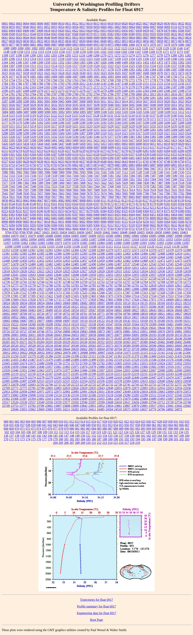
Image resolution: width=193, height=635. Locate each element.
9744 (110, 228)
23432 (66, 398)
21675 (32, 363)
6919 (26, 168)
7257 (111, 179)
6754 (19, 165)
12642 (23, 274)
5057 (19, 108)
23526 (15, 402)
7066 (146, 168)
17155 (40, 292)
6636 (75, 161)
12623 (49, 271)
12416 (32, 257)
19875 (109, 331)
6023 (12, 147)
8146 (26, 204)
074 (39, 428)
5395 (12, 140)
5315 (124, 133)
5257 (125, 129)
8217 (181, 207)
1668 (146, 73)
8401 (82, 214)
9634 (181, 225)
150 (83, 435)
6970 (96, 168)
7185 (139, 175)
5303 (54, 133)
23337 (170, 395)
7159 (54, 175)
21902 (153, 367)
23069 (170, 391)
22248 (178, 374)
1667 (139, 73)
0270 (181, 27)
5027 (19, 105)
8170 (104, 204)
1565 (19, 69)
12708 (49, 278)
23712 (161, 402)
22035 (109, 370)
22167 (49, 374)
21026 (110, 352)
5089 (40, 112)
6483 (153, 158)
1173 (180, 51)
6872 (82, 165)
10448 (124, 232)
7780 (167, 193)
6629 (33, 161)
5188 (75, 122)
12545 (170, 264)
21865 (66, 367)
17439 (84, 296)
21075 (127, 352)
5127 (89, 115)
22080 (161, 370)
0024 (132, 23)
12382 (15, 253)
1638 (132, 73)
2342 (139, 90)
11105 (67, 246)
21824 (161, 363)
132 (170, 432)
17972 (161, 299)
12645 (49, 274)
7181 (111, 175)
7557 (68, 186)
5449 (75, 144)
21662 (187, 359)
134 (181, 432)
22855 (118, 388)
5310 (104, 133)
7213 (12, 179)
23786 (40, 405)
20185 (118, 338)
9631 (167, 225)
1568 (40, 69)
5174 (174, 119)
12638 (178, 271)
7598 (33, 190)
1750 (174, 76)
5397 (26, 140)
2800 (139, 94)
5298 (19, 133)
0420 (61, 30)
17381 (15, 296)
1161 (96, 51)
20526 (15, 345)
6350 (160, 154)
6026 (33, 147)
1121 (110, 48)
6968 (89, 168)
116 (82, 432)
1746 (146, 76)
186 (94, 439)
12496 (109, 264)
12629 (101, 271)
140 (28, 435)
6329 (103, 154)
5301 (40, 133)
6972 (104, 168)
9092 (82, 221)
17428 (58, 296)
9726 (96, 228)
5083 (188, 108)
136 (6, 435)
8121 (117, 200)
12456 (75, 260)
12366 (75, 250)
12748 (66, 282)
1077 (160, 44)
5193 (111, 122)
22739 (118, 384)
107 (34, 432)
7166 (89, 175)
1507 (12, 66)
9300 (54, 225)
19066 (15, 321)
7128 (139, 172)
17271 (118, 292)
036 (17, 425)
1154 (48, 51)
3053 (96, 98)
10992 (24, 239)
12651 (101, 274)
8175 (132, 204)
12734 (187, 278)
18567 (92, 310)
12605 (84, 267)
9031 (61, 221)
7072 (160, 168)
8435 (118, 214)
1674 (188, 73)
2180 (146, 87)
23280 (127, 395)
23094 (23, 395)
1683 (47, 76)
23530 (23, 402)
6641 (111, 161)
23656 (135, 402)
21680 (40, 363)
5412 (96, 140)
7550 (40, 186)
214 (110, 442)
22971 (40, 391)
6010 (146, 144)
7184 (132, 175)
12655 (135, 274)
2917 (89, 98)
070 (17, 428)
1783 (188, 80)
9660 (61, 228)
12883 (109, 289)
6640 (104, 161)
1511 (33, 66)
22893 (144, 388)
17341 (178, 292)
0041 (33, 27)
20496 (187, 342)
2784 (33, 94)
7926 (82, 197)
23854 (109, 405)
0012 (75, 23)
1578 (111, 69)
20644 (66, 349)
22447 (153, 377)
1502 (181, 62)
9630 (160, 225)
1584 (153, 69)
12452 (40, 260)
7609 (96, 190)
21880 (101, 367)
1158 (76, 51)
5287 (188, 129)
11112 (117, 246)
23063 (161, 391)
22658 (187, 381)
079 (66, 428)
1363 (68, 62)
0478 (160, 30)
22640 (161, 381)
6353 (174, 154)
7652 (33, 193)
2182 (160, 87)
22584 (127, 381)
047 (77, 425)
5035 (75, 105)
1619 (33, 73)
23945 (187, 405)
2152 (153, 83)
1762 (68, 80)
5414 (110, 140)
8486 (68, 218)
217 (126, 442)
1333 (125, 59)
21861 (58, 367)
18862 (32, 317)
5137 (153, 115)
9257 (153, 221)
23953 (23, 409)
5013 (117, 101)
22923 (170, 388)
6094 (75, 147)
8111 (104, 200)
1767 (104, 80)
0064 (132, 27)
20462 (161, 342)
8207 (111, 207)
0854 (132, 41)
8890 (174, 218)
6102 (125, 147)
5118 (26, 115)
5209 (188, 122)
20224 (153, 338)
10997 (59, 239)
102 (6, 432)
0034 (5, 27)
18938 (92, 317)
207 (72, 442)
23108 (49, 395)
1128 (159, 48)
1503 (188, 62)
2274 (68, 90)
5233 (160, 126)
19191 (170, 321)
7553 (54, 186)
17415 (40, 296)
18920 (75, 317)
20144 (66, 338)
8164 (75, 204)
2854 (33, 98)
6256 (96, 151)
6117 (153, 147)
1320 (68, 59)
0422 (75, 30)
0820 (160, 37)
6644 (132, 161)
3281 (153, 98)
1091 (27, 48)
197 (154, 439)
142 (39, 435)
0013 (82, 23)
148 (72, 435)
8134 (167, 200)
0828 (12, 41)
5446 (54, 144)
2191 (12, 90)
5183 (47, 122)
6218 (12, 151)
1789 (40, 83)
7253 (96, 179)
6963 (75, 168)
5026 (12, 105)
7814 (5, 197)
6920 (33, 168)
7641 (188, 190)
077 (55, 428)
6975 (111, 168)
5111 (174, 112)
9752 (132, 228)
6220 (26, 151)
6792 (47, 165)
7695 (125, 193)
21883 (109, 367)
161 (143, 435)
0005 (33, 23)
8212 (146, 207)
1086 (181, 44)
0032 (181, 23)
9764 (8, 232)
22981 (66, 391)
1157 (69, 51)
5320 (160, 133)
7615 (139, 190)
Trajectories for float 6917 (96, 599)
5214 (33, 126)
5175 (181, 119)
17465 (92, 296)
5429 (12, 144)
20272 (23, 342)
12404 (135, 253)
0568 (75, 34)
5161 (82, 119)
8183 (174, 204)
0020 (124, 23)
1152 (34, 51)
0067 (153, 27)
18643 (153, 310)
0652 (75, 37)
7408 (82, 182)
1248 (89, 55)
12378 (170, 250)
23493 (161, 398)
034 (6, 425)
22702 (40, 384)
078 (61, 428)
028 (159, 421)
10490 (58, 236)
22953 (6, 391)
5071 (104, 108)
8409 (104, 214)
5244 (47, 129)
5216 (47, 126)
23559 (58, 402)
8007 (139, 197)
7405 (75, 182)
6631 (47, 161)
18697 (15, 313)
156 (115, 435)
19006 (118, 317)
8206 (104, 207)
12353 (6, 250)
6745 (146, 161)
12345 (184, 246)
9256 (146, 221)
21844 (23, 367)
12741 (23, 282)
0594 (160, 34)
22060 (135, 370)
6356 (5, 158)
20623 (23, 349)
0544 (33, 34)
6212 (5, 151)
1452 (146, 62)
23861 (118, 405)
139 (22, 435)
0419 (54, 30)
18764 (92, 313)
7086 (47, 172)
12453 (49, 260)
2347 (174, 90)
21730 (58, 363)
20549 (75, 345)
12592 (58, 267)
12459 (101, 260)
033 (187, 421)
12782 (66, 285)
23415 (58, 398)
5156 (47, 119)
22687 (23, 384)
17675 (40, 299)
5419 (146, 140)
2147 (118, 83)
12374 (144, 250)
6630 (40, 161)
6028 (47, 147)
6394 (104, 158)
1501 (174, 62)
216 (121, 442)
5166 (118, 119)
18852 (15, 317)
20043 (58, 335)
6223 (40, 151)
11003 (84, 239)
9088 (68, 221)
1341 (181, 59)
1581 (132, 69)
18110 (126, 303)
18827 (178, 313)
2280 (111, 90)
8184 (181, 204)
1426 (104, 62)
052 (104, 425)
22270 (23, 377)
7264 (153, 179)
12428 (109, 257)
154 (104, 435)
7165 (82, 175)
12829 (58, 289)
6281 (146, 151)
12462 (127, 260)
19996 (6, 335)
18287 (23, 306)
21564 (161, 359)
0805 (139, 37)
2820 (12, 98)
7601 (54, 190)
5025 (5, 105)
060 (148, 425)
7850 (47, 197)
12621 (32, 271)
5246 (61, 129)
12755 (118, 282)
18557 (84, 310)
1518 (82, 66)
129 (153, 432)
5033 (61, 105)
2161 (19, 87)
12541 (144, 264)
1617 (19, 73)
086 (104, 428)
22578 (118, 381)
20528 (32, 345)
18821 (161, 313)
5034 (68, 105)
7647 (12, 193)
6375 (54, 158)
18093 (92, 303)
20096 (144, 335)
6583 (19, 161)
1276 (145, 55)
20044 (66, 335)
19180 (161, 321)
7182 (118, 175)
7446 (139, 182)
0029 (160, 23)
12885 (127, 289)
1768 (111, 80)
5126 (82, 115)
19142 (126, 321)
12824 (15, 289)
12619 (15, 271)
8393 (54, 214)
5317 (139, 133)
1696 (132, 76)
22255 (187, 374)
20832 (153, 349)
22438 (127, 377)
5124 (68, 115)
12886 (135, 289)
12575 (49, 267)
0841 (96, 41)
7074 (167, 168)
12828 (49, 289)
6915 (188, 165)
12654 (127, 274)
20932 (41, 352)
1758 (40, 80)
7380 (19, 182)
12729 (161, 278)
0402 (5, 30)
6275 (104, 151)
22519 (49, 381)
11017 (126, 239)
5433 (19, 144)
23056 (153, 391)
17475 (109, 296)
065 (176, 425)
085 (99, 428)
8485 (61, 218)
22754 (161, 384)
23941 (170, 405)
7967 (104, 197)
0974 (104, 44)
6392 (89, 158)
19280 (32, 324)
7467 (153, 182)
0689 (96, 37)
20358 (118, 342)
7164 (75, 175)
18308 (58, 306)
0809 (153, 37)
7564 (96, 186)
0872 (167, 41)
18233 (187, 303)
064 (170, 425)
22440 (135, 377)
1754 (12, 80)
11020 (152, 239)
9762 (181, 228)
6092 (61, 147)
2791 (82, 94)
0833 (47, 41)
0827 (5, 41)
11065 (41, 243)
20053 (75, 335)
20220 (144, 338)
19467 (40, 328)
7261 (132, 179)
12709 (58, 278)
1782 (181, 80)
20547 (66, 345)
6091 (54, 147)
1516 (68, 66)
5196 (132, 122)
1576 (96, 69)
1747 (153, 76)
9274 (188, 221)
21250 (15, 356)
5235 (174, 126)
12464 (135, 260)
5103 (125, 112)
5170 (146, 119)
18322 (84, 306)
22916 (161, 388)
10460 (167, 232)
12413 (15, 257)
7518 (181, 182)
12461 (118, 260)
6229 (82, 151)
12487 (84, 264)
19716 (6, 331)
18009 (170, 299)
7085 (40, 172)
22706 (49, 384)
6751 (188, 161)
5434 (26, 144)
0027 (146, 23)
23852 (101, 405)
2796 (111, 94)
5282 (160, 129)
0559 (40, 34)
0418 (47, 30)
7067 (153, 168)
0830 (26, 41)
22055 (127, 370)
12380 (187, 250)
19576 (75, 328)
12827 (40, 289)
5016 (139, 101)
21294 (66, 356)
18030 (15, 303)
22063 (144, 370)
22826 (75, 388)
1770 (125, 80)
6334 (110, 154)
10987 (170, 236)
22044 (118, 370)
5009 (89, 101)
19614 (127, 328)
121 (109, 432)
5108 (160, 112)
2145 (104, 83)
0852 (118, 41)
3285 (181, 98)
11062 (24, 243)
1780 (167, 80)
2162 (26, 87)
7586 (167, 186)
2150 (139, 83)
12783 (75, 285)
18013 (178, 299)
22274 (32, 377)
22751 (153, 384)
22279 (49, 377)
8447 (139, 214)
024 (137, 421)
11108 (93, 246)
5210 (5, 126)
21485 (58, 359)
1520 (96, 66)
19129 (109, 321)
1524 (124, 66)
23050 (135, 391)
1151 (27, 51)
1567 (33, 69)
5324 (188, 133)
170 (6, 439)
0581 (103, 34)
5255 (118, 129)
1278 (160, 55)
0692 (118, 37)
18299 (40, 306)
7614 (132, 190)
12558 (23, 267)
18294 (32, 306)
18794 (118, 313)
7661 (54, 193)
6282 (153, 151)
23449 (84, 398)
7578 (146, 186)
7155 (26, 175)
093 (143, 428)
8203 (82, 207)
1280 (174, 55)
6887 (153, 165)
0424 (89, 30)
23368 (15, 398)
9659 (54, 228)
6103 (132, 147)
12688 (178, 274)
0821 (167, 37)
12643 (32, 274)
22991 (84, 391)
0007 (47, 23)
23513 (187, 398)
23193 (101, 395)
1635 (118, 73)
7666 (75, 193)
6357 (12, 158)
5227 (117, 126)
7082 (19, 172)
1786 (19, 83)
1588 (181, 69)
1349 (40, 62)
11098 (8, 246)
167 (176, 435)
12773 (187, 282)
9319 (139, 225)
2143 (89, 83)
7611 (111, 190)
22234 (152, 374)
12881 (92, 289)
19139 (118, 321)
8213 (153, 207)
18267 (15, 306)
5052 (181, 105)
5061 (40, 108)
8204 (89, 207)
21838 (6, 367)
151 (88, 435)
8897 (188, 218)
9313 (117, 225)
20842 (170, 349)
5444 (40, 144)
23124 (58, 395)
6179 (188, 147)
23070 (178, 391)
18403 (178, 306)
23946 (15, 409)
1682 (40, 76)
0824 (188, 37)
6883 (132, 165)
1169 (152, 51)
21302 (84, 356)
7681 (111, 193)
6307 (54, 154)
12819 (161, 285)
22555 (92, 381)
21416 (161, 356)
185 (88, 439)
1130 (173, 48)
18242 (6, 306)
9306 (96, 225)
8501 (111, 218)
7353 (188, 179)
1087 (188, 44)
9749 (117, 228)
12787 (109, 285)
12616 (178, 267)
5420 (153, 140)
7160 (61, 175)
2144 (96, 83)
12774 (6, 285)
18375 (144, 306)
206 (66, 442)
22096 (6, 374)
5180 (26, 122)
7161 (68, 175)
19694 (178, 328)
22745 (144, 384)
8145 (19, 204)
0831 (33, 41)
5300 (33, 133)
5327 (19, 136)
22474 (170, 377)
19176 (152, 321)
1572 (68, 69)
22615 (144, 381)
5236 (181, 126)
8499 (104, 218)
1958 (75, 83)
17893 (109, 299)
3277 (124, 98)
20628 (40, 349)
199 (165, 439)
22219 (135, 374)
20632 (49, 349)
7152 (5, 175)
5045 (132, 105)
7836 (19, 197)
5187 (68, 122)
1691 (96, 76)
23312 (153, 395)
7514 (174, 182)
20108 (161, 335)
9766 (22, 232)
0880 (26, 44)
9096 (104, 221)
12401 (118, 253)
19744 (32, 331)
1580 (125, 69)
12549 (178, 264)
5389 (174, 136)
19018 (144, 317)
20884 (187, 349)
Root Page (96, 619)
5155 (40, 119)
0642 (12, 37)
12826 (32, 289)
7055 (132, 168)
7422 (104, 182)
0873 (174, 41)
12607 (101, 267)
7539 (5, 186)
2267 (19, 90)
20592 (144, 345)
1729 (139, 76)
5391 (188, 136)
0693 (125, 37)
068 (6, 428)
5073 (118, 108)
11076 (75, 243)
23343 (178, 395)
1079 (174, 44)
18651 (161, 310)
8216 (174, 207)
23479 (127, 398)
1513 (47, 66)
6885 (146, 165)
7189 (167, 175)
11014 (118, 239)
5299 (26, 133)
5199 (153, 122)
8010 (153, 197)
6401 (132, 158)
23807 (58, 405)
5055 (5, 108)
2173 (104, 87)
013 (77, 421)
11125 (167, 246)
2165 (47, 87)
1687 (75, 76)
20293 (49, 342)
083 (88, 428)
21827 (170, 363)
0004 (26, 23)
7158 (47, 175)
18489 (49, 310)
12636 (161, 271)
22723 (75, 384)
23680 (144, 402)
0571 (96, 34)
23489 (153, 398)
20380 (144, 342)
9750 (124, 228)
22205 (101, 374)
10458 (158, 232)
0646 (40, 37)
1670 (160, 73)
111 (55, 432)
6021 (188, 144)
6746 (153, 161)
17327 (153, 292)
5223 (89, 126)
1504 (5, 66)
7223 (68, 179)
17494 (127, 296)
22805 (58, 388)
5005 (61, 101)
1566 (26, 69)
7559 (82, 186)
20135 (32, 338)
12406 (144, 253)
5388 (167, 136)
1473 (167, 62)
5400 (47, 140)
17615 (23, 299)
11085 (109, 243)
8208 (118, 207)
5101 (111, 112)
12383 (23, 253)
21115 (144, 352)
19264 (23, 324)
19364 (135, 324)
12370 (109, 250)
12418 (49, 257)
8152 (47, 204)
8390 (33, 214)
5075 (132, 108)
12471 (153, 260)
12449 (15, 260)
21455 (15, 359)
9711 (89, 228)
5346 (96, 136)
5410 (82, 140)
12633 (135, 271)
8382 (5, 214)
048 (83, 425)
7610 (104, 190)
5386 (160, 136)
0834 (54, 41)
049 (88, 425)
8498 (96, 218)
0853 (125, 41)
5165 (111, 119)
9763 (188, 228)
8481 (40, 218)
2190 (5, 90)
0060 (104, 27)
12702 (32, 278)
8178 (146, 204)
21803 (109, 363)
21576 (170, 359)
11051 (161, 239)
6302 (19, 154)
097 (165, 428)
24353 (84, 409)
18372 (135, 306)
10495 (75, 236)
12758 (135, 282)
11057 (7, 243)
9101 (118, 221)
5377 (111, 136)
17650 (32, 299)
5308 (89, 133)
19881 (127, 331)
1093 (42, 48)
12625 (66, 271)
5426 (5, 144)
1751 (181, 76)
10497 (84, 236)
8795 (146, 218)
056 (126, 425)
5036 (82, 105)
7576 (139, 186)
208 (77, 442)
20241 (170, 338)
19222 (15, 324)
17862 (101, 299)
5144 (12, 119)
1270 (103, 55)
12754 (109, 282)
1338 (160, 59)
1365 (82, 62)
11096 (177, 243)
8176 (139, 204)
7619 (153, 190)
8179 (153, 204)
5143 (5, 119)
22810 (66, 388)
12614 (161, 267)
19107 (75, 321)
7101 (96, 172)
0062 (118, 27)
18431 (6, 310)
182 (72, 439)
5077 (146, 108)
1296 (12, 59)
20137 (49, 338)
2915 (75, 98)
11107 (84, 246)
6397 (118, 158)
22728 (101, 384)
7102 (104, 172)
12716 (92, 278)
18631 (144, 310)
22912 (153, 388)
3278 (132, 98)
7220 (47, 179)
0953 (96, 44)
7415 (96, 182)
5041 (118, 105)
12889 (153, 289)
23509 (178, 398)
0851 (111, 41)
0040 (26, 27)
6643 (125, 161)
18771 (101, 313)
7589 (181, 186)
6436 (146, 158)
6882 (125, 165)
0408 (40, 30)
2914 (68, 98)
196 (148, 439)
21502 (109, 359)
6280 (139, 151)
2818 (188, 94)
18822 (170, 313)
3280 (146, 98)
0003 (19, 23)
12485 (75, 264)
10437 (89, 232)
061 (154, 425)
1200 (33, 55)
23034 (109, 391)
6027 (40, 147)
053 (110, 425)
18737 (49, 313)
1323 (89, 59)
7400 (61, 182)
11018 (135, 239)
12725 (135, 278)
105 (23, 432)
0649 (54, 37)
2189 (188, 87)
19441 (15, 328)
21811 (135, 363)
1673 (181, 73)
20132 (15, 338)
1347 (26, 62)
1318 (61, 59)
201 (176, 439)
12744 (40, 282)
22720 (66, 384)
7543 (12, 186)
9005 (26, 221)
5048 (153, 105)
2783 (26, 94)
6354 (181, 154)
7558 (75, 186)
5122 (54, 115)
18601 (118, 310)
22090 (178, 370)
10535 (101, 236)
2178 (132, 87)
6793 (54, 165)
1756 (26, 80)
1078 (167, 44)
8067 (40, 200)
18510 (58, 310)
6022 (5, 147)
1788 (33, 83)
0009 (54, 23)
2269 (33, 90)
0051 (40, 27)
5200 (160, 122)
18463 (32, 310)
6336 (124, 154)
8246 (40, 211)
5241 (26, 129)
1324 (96, 59)
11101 (34, 246)
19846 (92, 331)
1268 (96, 55)
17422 (49, 296)
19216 (6, 324)
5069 (96, 108)
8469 (188, 214)
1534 (153, 66)
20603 (170, 345)
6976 (118, 168)
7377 (5, 182)
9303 (75, 225)
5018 (153, 101)
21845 (32, 367)
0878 (19, 44)
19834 (75, 331)
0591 (139, 34)
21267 (23, 356)
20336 (84, 342)
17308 (135, 292)
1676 (5, 76)
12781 (58, 285)
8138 (174, 200)
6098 (104, 147)
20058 (92, 335)
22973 (58, 391)
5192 (104, 122)
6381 (61, 158)
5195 (125, 122)
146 (61, 435)
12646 (58, 274)
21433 (178, 356)
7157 (40, 175)
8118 (110, 200)
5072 (111, 108)
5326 (12, 136)
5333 (61, 136)
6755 (26, 165)
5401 (54, 140)
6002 (125, 144)
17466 (101, 296)
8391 (40, 214)
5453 (104, 144)
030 (170, 421)
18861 (23, 317)
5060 (33, 108)
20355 (109, 342)
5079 (160, 108)
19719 (15, 331)
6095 (83, 147)
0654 (82, 37)
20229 (161, 338)
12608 (109, 267)
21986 (84, 370)
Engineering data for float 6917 (96, 613)
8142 (188, 200)
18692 (6, 313)
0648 (47, 37)
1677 (12, 76)
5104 (132, 112)
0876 (5, 44)
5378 (118, 136)
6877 (104, 165)
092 (137, 428)
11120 (150, 246)
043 (55, 425)
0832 (40, 41)
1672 (174, 73)
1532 (146, 66)
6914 (181, 165)
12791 (135, 285)
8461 (167, 214)
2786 (47, 94)
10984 (144, 236)
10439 (98, 232)
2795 (104, 94)
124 (126, 432)
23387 (23, 398)
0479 (167, 30)
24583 (135, 409)
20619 (6, 349)
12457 (84, 260)
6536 (188, 158)
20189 (127, 338)
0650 (61, 37)
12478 (15, 264)
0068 (160, 27)
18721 (32, 313)
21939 (6, 370)
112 (61, 432)
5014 (124, 101)
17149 (32, 292)
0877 (12, 44)
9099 (111, 221)
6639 (96, 161)
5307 (82, 133)
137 (11, 435)
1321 (75, 59)
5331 (47, 136)
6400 (125, 158)
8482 (47, 218)
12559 (32, 267)
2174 (111, 87)
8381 (188, 211)
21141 (161, 352)
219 (137, 442)
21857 (49, 367)
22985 (75, 391)
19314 (66, 324)
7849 (40, 197)
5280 (146, 129)
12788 (118, 285)
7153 (12, 175)
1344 (5, 62)
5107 (153, 112)
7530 (188, 182)
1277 (153, 55)
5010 (96, 101)
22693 (32, 384)
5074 (125, 108)
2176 (125, 87)
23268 (118, 395)
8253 (61, 211)
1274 (131, 55)
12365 (66, 250)
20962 (58, 352)
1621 (40, 73)
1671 (167, 73)
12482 (49, 264)
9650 (26, 228)
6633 (61, 161)
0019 (117, 23)
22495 (6, 381)
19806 (66, 331)
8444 (132, 214)
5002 (40, 101)
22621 (153, 381)
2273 (61, 90)
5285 (181, 129)
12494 (101, 264)
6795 (68, 165)
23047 (118, 391)
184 (83, 439)
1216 (82, 55)
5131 (110, 115)
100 (181, 428)
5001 (33, 101)
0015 (96, 23)
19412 (187, 324)
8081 (54, 200)
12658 (161, 274)
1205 (68, 55)
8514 (132, 218)
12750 (84, 282)
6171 (174, 147)
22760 (187, 384)
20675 (92, 349)
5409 (75, 140)
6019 (174, 144)
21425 (170, 356)
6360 (33, 158)
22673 (6, 384)
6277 (118, 151)
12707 (40, 278)
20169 (101, 338)
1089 (13, 48)
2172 (96, 87)
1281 (181, 55)
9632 (174, 225)
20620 (15, 349)
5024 (188, 101)
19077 (40, 321)
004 (28, 421)
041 (44, 425)
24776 (152, 409)
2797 (118, 94)
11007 (92, 239)
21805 (118, 363)
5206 (167, 122)
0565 (54, 34)
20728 (135, 349)
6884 (139, 165)
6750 (181, 161)
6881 (118, 165)
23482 (135, 398)
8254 (68, 211)
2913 (61, 98)
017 (99, 421)
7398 (54, 182)
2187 (174, 87)
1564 (12, 69)
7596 (19, 190)
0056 (75, 27)
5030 (40, 105)
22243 (170, 374)
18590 (101, 310)
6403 (139, 158)
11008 (101, 239)
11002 (76, 239)
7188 (160, 175)
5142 (188, 115)
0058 (89, 27)
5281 (153, 129)
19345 (101, 324)
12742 (32, 282)
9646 (19, 228)
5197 (139, 122)
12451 (32, 260)
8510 (118, 218)
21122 (152, 352)
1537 (174, 66)
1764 (82, 80)
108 (39, 432)
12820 (170, 285)
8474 (12, 218)
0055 (68, 27)
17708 (49, 299)
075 (44, 428)
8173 (118, 204)
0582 (110, 34)
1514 (54, 66)
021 (121, 421)
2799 (132, 94)
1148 (6, 51)
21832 (178, 363)
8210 (132, 207)
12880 (84, 289)
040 (39, 425)
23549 (40, 402)
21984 (75, 370)
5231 (146, 126)
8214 (160, 207)
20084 (127, 335)
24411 (92, 409)
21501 (101, 359)
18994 (109, 317)
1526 (139, 66)
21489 (75, 359)
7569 (118, 186)
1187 (187, 51)
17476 (118, 296)
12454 (58, 260)
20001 (15, 335)
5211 (12, 126)
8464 (174, 214)
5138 (160, 115)
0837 (75, 41)
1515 (61, 66)
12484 (66, 264)
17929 (135, 299)
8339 (132, 211)
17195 (75, 292)
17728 (66, 299)
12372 (127, 250)
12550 (187, 264)
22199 (92, 374)
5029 (33, 105)
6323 (89, 154)
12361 (32, 250)
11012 (109, 239)
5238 (5, 129)
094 (148, 428)
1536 (167, 66)
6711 (139, 161)
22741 (127, 384)
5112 (181, 112)
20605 (178, 345)
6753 (12, 165)
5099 (97, 112)
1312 (19, 59)
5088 (33, 112)
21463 (23, 359)
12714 (83, 278)
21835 (187, 363)
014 (82, 421)
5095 (83, 112)
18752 (66, 313)
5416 (124, 140)
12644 (40, 274)
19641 (153, 328)
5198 (146, 122)
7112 (125, 172)
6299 (188, 151)
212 (99, 442)
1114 (62, 48)
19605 (118, 328)
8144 (12, 204)
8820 (160, 218)
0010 (61, 23)
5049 (160, 105)
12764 (144, 282)
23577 (66, 402)
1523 (117, 66)
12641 (15, 274)
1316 (47, 59)
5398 (33, 140)
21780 (92, 363)
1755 (19, 80)
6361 (40, 158)
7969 (111, 197)
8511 (125, 218)
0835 (61, 41)
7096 (89, 172)
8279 (89, 211)
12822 (187, 285)
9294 (40, 225)
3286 (188, 98)
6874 (96, 165)
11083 (92, 243)
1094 (49, 48)
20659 (75, 349)
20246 (178, 338)
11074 (67, 243)
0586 (124, 34)
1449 (125, 62)
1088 (6, 48)
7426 (118, 182)
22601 (135, 381)
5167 (125, 119)
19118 (92, 321)
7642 (5, 193)
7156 (33, 175)
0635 (181, 34)
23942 (178, 405)
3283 (167, 98)
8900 (19, 221)
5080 (167, 108)
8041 (188, 197)
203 (187, 439)
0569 (82, 34)
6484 (160, 158)
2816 (174, 94)
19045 (161, 317)
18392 (170, 306)
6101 (118, 147)
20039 (40, 335)
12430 (127, 257)
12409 (170, 253)
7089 (61, 172)
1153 (41, 51)
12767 (153, 282)
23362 (6, 398)
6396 (111, 158)
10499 (92, 236)
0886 (47, 44)
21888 (118, 367)
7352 (181, 179)
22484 (187, 377)
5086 (19, 112)
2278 (96, 90)
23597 (92, 402)
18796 (127, 313)
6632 (54, 161)
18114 (135, 303)
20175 (109, 338)
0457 (132, 30)
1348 (33, 62)
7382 (26, 182)
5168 (132, 119)
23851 (92, 405)
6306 (47, 154)
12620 (23, 271)
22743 (135, 384)
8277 (82, 211)
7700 (146, 193)
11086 (117, 243)
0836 (68, 41)
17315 (144, 292)
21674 (23, 363)
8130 (160, 200)
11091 (143, 243)
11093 (160, 243)
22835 (92, 388)
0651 (68, 37)
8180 (160, 204)
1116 (76, 48)
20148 (75, 338)
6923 (54, 168)
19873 (101, 331)
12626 (75, 271)
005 (33, 421)
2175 (118, 87)
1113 (56, 48)
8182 (167, 204)
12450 (23, 260)
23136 (66, 395)
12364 (58, 250)
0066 (146, 27)
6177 (181, 147)
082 (83, 428)
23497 (170, 398)
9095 (96, 221)
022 (126, 421)
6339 (146, 154)
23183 (84, 395)
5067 (82, 108)
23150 (75, 395)
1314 (33, 59)
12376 (153, 250)
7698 (132, 193)
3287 (5, 101)
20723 (127, 349)
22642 (170, 381)
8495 (82, 218)
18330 (92, 306)
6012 (160, 144)
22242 (161, 374)
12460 (109, 260)
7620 (160, 190)
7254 (104, 179)
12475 (178, 260)
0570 (89, 34)
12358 (15, 250)
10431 (46, 232)
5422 (167, 140)
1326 (104, 59)
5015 (132, 101)
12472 (161, 260)
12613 (152, 267)
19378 (144, 324)
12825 (23, 289)
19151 (135, 321)
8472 (5, 218)
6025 (26, 147)
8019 (160, 197)
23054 (144, 391)
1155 (55, 51)
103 (12, 432)
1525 (132, 66)
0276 (188, 27)
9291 (26, 225)
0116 (174, 27)
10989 (187, 236)
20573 (109, 345)
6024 (19, 147)
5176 (188, 119)
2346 (167, 90)
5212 (19, 126)
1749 (167, 76)
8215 (167, 207)
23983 (49, 409)
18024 (6, 303)
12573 (40, 267)
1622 (47, 73)
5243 (40, 129)
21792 (101, 363)
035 (11, 425)
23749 (6, 405)
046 (72, 425)
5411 (89, 140)
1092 (35, 48)
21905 (161, 367)
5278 (132, 129)
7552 (47, 186)
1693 (111, 76)
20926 (32, 352)
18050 (32, 303)
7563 (89, 186)
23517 (6, 402)
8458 (160, 214)
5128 (96, 115)
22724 (84, 384)
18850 (6, 317)
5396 (19, 140)
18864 (40, 317)
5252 (104, 129)
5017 (146, 101)
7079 (188, 168)
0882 (40, 44)
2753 (188, 90)
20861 (178, 349)
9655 (40, 228)
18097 (101, 303)
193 (132, 439)
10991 (15, 239)
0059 (96, 27)
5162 (89, 119)
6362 (47, 158)
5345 (89, 136)
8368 (139, 211)
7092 (75, 172)
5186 (61, 122)
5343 (82, 136)
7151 (188, 172)
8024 (167, 197)
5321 (167, 133)
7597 (26, 190)
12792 (144, 285)
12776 (23, 285)
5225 (103, 126)
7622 (167, 190)
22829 (84, 388)
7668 (82, 193)
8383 (12, 214)
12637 (170, 271)
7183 (125, 175)
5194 (118, 122)
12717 (101, 278)
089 (121, 428)
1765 (89, 80)
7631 (174, 190)
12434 (153, 257)
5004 (54, 101)
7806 (188, 193)
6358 (19, 158)
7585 (160, 186)
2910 (40, 98)
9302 (68, 225)
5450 (82, 144)
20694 (101, 349)
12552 (15, 267)
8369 (146, 211)
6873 (89, 165)
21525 (127, 359)
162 (148, 435)
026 (148, 421)
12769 (170, 282)
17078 (6, 292)
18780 (109, 313)
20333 (75, 342)
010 (61, 421)
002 (17, 421)
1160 (89, 51)
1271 (110, 55)
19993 (187, 331)
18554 (75, 310)
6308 (61, 154)
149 (77, 435)
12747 (58, 282)
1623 (54, 73)
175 (33, 439)
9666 (75, 228)
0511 (26, 34)
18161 (152, 303)
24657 (144, 409)
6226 (61, 151)
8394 (61, 214)
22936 (187, 388)
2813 (153, 94)
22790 (40, 388)
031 (176, 421)
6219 (19, 151)
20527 (23, 345)
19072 (32, 321)
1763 (75, 80)
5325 (5, 136)
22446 (144, 377)
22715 (58, 384)
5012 (110, 101)
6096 (90, 147)
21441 (6, 359)
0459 (146, 30)
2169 (75, 87)
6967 (82, 168)
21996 (92, 370)
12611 (135, 267)
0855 (139, 41)
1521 (103, 66)
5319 (153, 133)
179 (55, 439)
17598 (6, 299)
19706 (187, 328)
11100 (25, 246)
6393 (96, 158)
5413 (103, 140)
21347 (109, 356)
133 (175, 432)
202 (181, 439)
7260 (125, 179)
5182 (40, 122)
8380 (181, 211)
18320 (66, 306)
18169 (161, 303)
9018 (47, 221)
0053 (54, 27)
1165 (124, 51)
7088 (54, 172)
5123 (61, 115)
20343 (92, 342)
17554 (178, 296)
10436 (80, 232)
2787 (54, 94)
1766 (96, 80)
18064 (49, 303)
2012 (82, 83)
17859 (92, 299)
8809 (153, 218)
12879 (75, 289)
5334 (68, 136)
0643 (19, 37)
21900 (144, 367)
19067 (23, 321)
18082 (84, 303)
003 (22, 421)
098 (170, 428)
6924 (61, 168)
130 (159, 432)
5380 (125, 136)
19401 (170, 324)
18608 (127, 310)
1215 (75, 55)
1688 (82, 76)
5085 (12, 112)
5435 (33, 144)
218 (132, 442)
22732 (109, 384)
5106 (146, 112)
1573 (75, 69)
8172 (111, 204)
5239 (12, 129)
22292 (66, 377)
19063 (187, 317)
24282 (75, 409)
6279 (132, 151)
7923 (75, 197)
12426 (101, 257)
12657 (153, 274)
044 (61, 425)
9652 (33, 228)
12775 (15, 285)
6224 (47, 151)
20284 (40, 342)
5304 (61, 133)
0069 (167, 27)
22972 (49, 391)
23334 (161, 395)
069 (11, 428)
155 (110, 435)
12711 (66, 278)
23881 (144, 405)
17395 (32, 296)
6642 (118, 161)
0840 (89, 41)
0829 (19, 41)
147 (66, 435)
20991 (93, 352)
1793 (61, 83)
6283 (160, 151)
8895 (181, 218)
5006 (68, 101)
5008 (82, 101)
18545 (66, 310)
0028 (153, 23)
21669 (15, 363)
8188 (5, 207)
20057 (84, 335)
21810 (127, 363)
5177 (5, 122)
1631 (89, 73)
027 (154, 421)
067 (187, 425)
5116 (19, 115)
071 (22, 428)
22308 (75, 377)
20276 (32, 342)
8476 (19, 218)
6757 (40, 165)
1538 (181, 66)
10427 (37, 232)
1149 (13, 51)
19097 (66, 321)
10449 (132, 232)
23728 (170, 402)
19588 (92, 328)
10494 (66, 236)
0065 (139, 27)
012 (71, 421)
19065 (6, 321)
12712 (75, 278)
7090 (68, 172)
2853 (26, 98)
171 (11, 439)
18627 (135, 310)
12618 (6, 271)
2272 (54, 90)
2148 (125, 83)
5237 (188, 126)
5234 (167, 126)
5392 (5, 140)
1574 (82, 69)
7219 (40, 179)
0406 (26, 30)
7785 (174, 193)
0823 (181, 37)
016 (93, 421)
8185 (188, 204)
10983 (135, 236)
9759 (167, 228)
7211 (188, 175)
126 (137, 432)
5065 (68, 108)
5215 (40, 126)
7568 (111, 186)
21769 (84, 363)
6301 (12, 154)
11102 (42, 246)
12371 (118, 250)
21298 (75, 356)
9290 (19, 225)
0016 (103, 23)
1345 (12, 62)
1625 (68, 73)
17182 (66, 292)
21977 (66, 370)
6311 (82, 154)
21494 (84, 359)
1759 (47, 80)
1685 (61, 76)
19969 (153, 331)
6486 (174, 158)
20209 (135, 338)
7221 (54, 179)
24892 (170, 409)
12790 (127, 285)
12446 (178, 257)
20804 (144, 349)
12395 (84, 253)
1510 (26, 66)
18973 (101, 317)
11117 (134, 246)
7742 (160, 193)
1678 (19, 76)
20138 (58, 338)
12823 (6, 289)
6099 (111, 147)
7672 (96, 193)
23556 (49, 402)
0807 (146, 37)
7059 (139, 168)
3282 (160, 98)
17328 (161, 292)
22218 (126, 374)
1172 (173, 51)
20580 (127, 345)
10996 (50, 239)
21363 (118, 356)
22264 (15, 377)
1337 (153, 59)
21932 (187, 367)
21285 (40, 356)
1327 (111, 59)
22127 (23, 374)
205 (61, 442)
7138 (146, 172)
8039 (181, 197)
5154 (33, 119)
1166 (131, 51)
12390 (66, 253)
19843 (84, 331)
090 (126, 428)
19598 (101, 328)
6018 (167, 144)
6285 (174, 151)
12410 (178, 253)
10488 (49, 236)
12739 (15, 282)
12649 (84, 274)
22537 (66, 381)
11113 (126, 246)
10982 (127, 236)
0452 (96, 30)
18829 (187, 313)
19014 (127, 317)
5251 (96, 129)
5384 (146, 136)
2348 (181, 90)
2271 (47, 90)
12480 (32, 264)
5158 (61, 119)
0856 (146, 41)
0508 (5, 34)
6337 (132, 154)
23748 (187, 402)
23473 (118, 398)
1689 (89, 76)
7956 (96, 197)
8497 (89, 218)
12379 (178, 250)
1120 (103, 48)
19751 (49, 331)
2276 (82, 90)
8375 (167, 211)
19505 (49, 328)
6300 (5, 154)
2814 (160, 94)
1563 (5, 69)
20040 (49, 335)
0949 (89, 44)
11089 (126, 243)
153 (99, 435)
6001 (118, 144)
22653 (178, 381)
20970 (67, 352)
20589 (135, 345)
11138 (176, 246)
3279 (139, 98)
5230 (139, 126)
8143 (5, 204)
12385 (40, 253)
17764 (75, 299)
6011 (153, 144)
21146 (178, 352)
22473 (161, 377)
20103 (153, 335)
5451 (89, 144)
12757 (127, 282)
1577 (104, 69)
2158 (5, 87)
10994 (33, 239)
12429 (118, 257)
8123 (124, 200)
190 (115, 439)
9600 (146, 225)
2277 (89, 90)
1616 (12, 73)
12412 (6, 257)
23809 (75, 405)
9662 (68, 228)
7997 (125, 197)
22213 (118, 374)
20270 (15, 342)
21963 (40, 370)
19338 (92, 324)
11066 (49, 243)
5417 (132, 140)
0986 (125, 44)
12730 (170, 278)
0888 (61, 44)
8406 (89, 214)
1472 (160, 62)
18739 (58, 313)
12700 (15, 278)
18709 (23, 313)
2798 (125, 94)
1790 (47, 83)
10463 (184, 232)
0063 (125, 27)
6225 (54, 151)
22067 (153, 370)
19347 (109, 324)
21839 (15, 367)
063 (165, 425)
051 (99, 425)
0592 (146, 34)
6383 (75, 158)
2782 (19, 94)
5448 (68, 144)
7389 (40, 182)
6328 (96, 154)
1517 (75, 66)
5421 (160, 140)
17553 (170, 296)
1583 (146, 69)
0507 (188, 30)
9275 (5, 225)
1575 (89, 69)
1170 (159, 51)
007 (44, 421)
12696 (6, 278)
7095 (82, 172)
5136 (145, 115)
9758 (160, 228)
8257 (75, 211)
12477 (6, 264)
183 (77, 439)
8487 (75, 218)
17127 (23, 292)
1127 (152, 48)
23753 (15, 405)
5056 (12, 108)
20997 (101, 352)
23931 (161, 405)
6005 (132, 144)
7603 (61, 190)
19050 (170, 317)
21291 (58, 356)
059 (143, 425)
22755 (170, 384)
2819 (5, 98)
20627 (32, 349)
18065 (58, 303)
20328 (58, 342)
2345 (160, 90)
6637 (82, 161)
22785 (32, 388)
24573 (126, 409)
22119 (14, 374)
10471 (23, 236)
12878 (66, 289)
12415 (23, 257)
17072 (187, 289)
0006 (40, 23)
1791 (54, 83)
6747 (160, 161)
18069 (66, 303)
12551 (6, 267)
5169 (139, 119)
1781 (174, 80)
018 (104, 421)
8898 (5, 221)
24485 (101, 409)
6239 (89, 151)
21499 (92, 359)
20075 (109, 335)
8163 (68, 204)
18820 (153, 313)
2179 (139, 87)
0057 (82, 27)
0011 (68, 23)
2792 (89, 94)
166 (170, 435)
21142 (169, 352)
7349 (174, 179)
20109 (170, 335)
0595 (167, 34)
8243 (33, 211)
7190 (174, 175)
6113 (139, 147)
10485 (40, 236)
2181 (153, 87)
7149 (174, 172)
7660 (47, 193)
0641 (5, 37)
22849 (109, 388)
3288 (12, 101)
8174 (125, 204)
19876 (118, 331)
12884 (118, 289)
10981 (118, 236)
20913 (15, 352)
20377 (135, 342)
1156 (62, 51)
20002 (23, 335)
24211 (66, 409)
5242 (33, 129)
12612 (144, 267)
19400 (161, 324)
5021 (174, 101)
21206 (186, 352)
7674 (104, 193)
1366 (89, 62)
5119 (33, 115)
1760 (54, 80)
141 (33, 435)
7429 (125, 182)
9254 (139, 221)
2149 (132, 83)
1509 (19, 66)
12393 (75, 253)
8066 (33, 200)
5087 (26, 112)
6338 (139, 154)
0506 (181, 30)
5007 (75, 101)
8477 (26, 218)
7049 (125, 168)
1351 (54, 62)
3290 (26, 101)
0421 (68, 30)
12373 (135, 250)
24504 (109, 409)
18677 (187, 310)
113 (66, 432)
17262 (92, 292)
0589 (132, 34)
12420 (66, 257)
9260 (160, 221)
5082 (181, 108)
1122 (117, 48)
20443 (153, 342)
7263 (146, 179)
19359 (127, 324)
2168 (68, 87)
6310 (75, 154)
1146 (180, 48)
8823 (167, 218)
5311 (111, 133)
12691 (187, 274)
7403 (68, 182)
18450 (15, 310)
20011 (32, 335)
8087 (75, 200)
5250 (89, 129)
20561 (84, 345)
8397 (75, 214)
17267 (109, 292)
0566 (61, 34)
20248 (187, 338)
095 (154, 428)
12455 (66, 260)
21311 (92, 356)
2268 (26, 90)
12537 (127, 264)
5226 (110, 126)
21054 (118, 352)
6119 (160, 147)
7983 (118, 197)
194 (137, 439)
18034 (23, 303)
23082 (15, 395)
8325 (125, 211)
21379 (135, 356)
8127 (146, 200)
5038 (96, 105)
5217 (54, 126)
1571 (61, 69)
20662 (84, 349)
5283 (167, 129)
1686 (68, 76)
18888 (58, 317)
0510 (19, 34)
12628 (92, 271)
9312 (110, 225)
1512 (40, 66)
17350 (187, 292)
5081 (174, 108)
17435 (75, 296)
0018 (110, 23)
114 (72, 432)
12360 (23, 250)
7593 (188, 186)
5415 (117, 140)
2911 (47, 98)
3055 (110, 98)
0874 (181, 41)
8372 (153, 211)
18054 (40, 303)
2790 (75, 94)
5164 (104, 119)
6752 (5, 165)
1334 (132, 59)
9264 (167, 221)
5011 (104, 101)
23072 (187, 391)
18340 (101, 306)
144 (50, 435)
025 (143, 421)
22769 (6, 388)
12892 (161, 289)
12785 (92, 285)
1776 (139, 80)
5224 (96, 126)
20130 (6, 338)
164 (159, 435)
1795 (68, 83)
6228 (75, 151)
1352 (61, 62)
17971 (153, 299)
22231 (144, 374)
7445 (132, 182)
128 (148, 432)
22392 (101, 377)
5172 (160, 119)
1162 (103, 51)
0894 (82, 44)
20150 (84, 338)
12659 (170, 274)
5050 (167, 105)
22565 (109, 381)
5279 (139, 129)
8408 (96, 214)
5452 (96, 144)
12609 (118, 267)
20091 (135, 335)
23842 (84, 405)
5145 (19, 119)
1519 (89, 66)
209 (83, 442)
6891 (174, 165)
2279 (104, 90)
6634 (68, 161)
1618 (26, 73)
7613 (124, 190)
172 (17, 439)
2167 (61, 87)
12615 (170, 267)
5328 (26, 136)
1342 (188, 59)
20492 (178, 342)
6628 (26, 161)
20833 (161, 349)
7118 (132, 172)
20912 (6, 352)
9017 (40, 221)
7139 (153, 172)
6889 (167, 165)
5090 (47, 112)
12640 (6, 274)
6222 (33, 151)
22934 (178, 388)
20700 (109, 349)
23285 (135, 395)
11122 (159, 246)
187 (99, 439)
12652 (109, 274)
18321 (75, 306)
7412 (89, 182)
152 (94, 435)
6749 (174, 161)
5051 (174, 105)
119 (98, 432)
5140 (174, 115)
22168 (58, 374)
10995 (41, 239)
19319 (75, 324)
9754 (139, 228)
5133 (124, 115)
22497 (23, 381)
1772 (132, 80)
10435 (72, 232)
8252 (54, 211)
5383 (139, 136)
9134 (132, 221)
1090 (20, 48)
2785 (40, 94)
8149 (33, 204)
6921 (40, 168)
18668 (178, 310)
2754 (5, 94)
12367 (84, 250)
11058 (15, 243)
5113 (188, 112)
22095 (187, 370)
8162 (61, 204)
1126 (145, 48)
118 (93, 432)
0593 (153, 34)
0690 (104, 37)
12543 (161, 264)
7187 (153, 175)
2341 (132, 90)
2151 (146, 83)
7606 (82, 190)
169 (187, 435)
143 (44, 435)
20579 (118, 345)
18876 (49, 317)
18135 (144, 303)
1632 (96, 73)
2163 (33, 87)
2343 (146, 90)
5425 (188, 140)
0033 (188, 23)
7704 (153, 193)
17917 (127, 299)
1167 (138, 51)
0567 (68, 34)
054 (115, 425)
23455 (101, 398)
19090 (58, 321)
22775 (23, 388)
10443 (115, 232)
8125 (132, 200)
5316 (132, 133)
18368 (127, 306)
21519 (118, 359)
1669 (153, 73)
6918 (19, 168)
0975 (111, 44)
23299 (144, 395)
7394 (47, 182)
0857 (153, 41)
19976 (170, 331)
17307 (127, 292)
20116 (187, 335)
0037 (19, 27)
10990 (7, 239)
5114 (5, 115)
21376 (126, 356)
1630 (82, 73)
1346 (19, 62)
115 (77, 432)
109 (45, 432)
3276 (117, 98)
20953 (49, 352)
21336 (101, 356)
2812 (146, 94)
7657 (40, 193)
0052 (47, 27)
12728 (152, 278)
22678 (15, 384)
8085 (68, 200)
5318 (146, 133)
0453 (104, 30)
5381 (132, 136)
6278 (125, 151)
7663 (61, 193)
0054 (61, 27)
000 (6, 421)
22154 (40, 374)
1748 (160, 76)
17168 (49, 292)
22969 (32, 391)
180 (61, 439)
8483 (54, 218)
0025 (139, 23)
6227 (68, 151)
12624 (58, 271)
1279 (167, 55)
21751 (66, 363)
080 (72, 428)
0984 (118, 44)
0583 (117, 34)
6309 (68, 154)
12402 (127, 253)
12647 (66, 274)
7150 (181, 172)
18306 (49, 306)
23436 (75, 398)
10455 (141, 232)
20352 (101, 342)
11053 (169, 239)
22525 (58, 381)
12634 (144, 271)
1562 (188, 66)
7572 (125, 186)
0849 (104, 41)
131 (164, 432)
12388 (58, 253)
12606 (92, 267)
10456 (149, 232)
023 (132, 421)
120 (104, 432)
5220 (68, 126)
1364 (75, 62)
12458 (92, 260)
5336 (75, 136)
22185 (75, 374)
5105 (139, 112)
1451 (139, 62)
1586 (167, 69)
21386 (144, 356)
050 (94, 425)
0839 (82, 41)
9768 (29, 232)
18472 (40, 310)
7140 (160, 172)
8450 (146, 214)
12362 (40, 250)
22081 (170, 370)
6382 (68, 158)
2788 (61, 94)
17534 (153, 296)
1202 (47, 55)
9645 (12, 228)
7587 (174, 186)
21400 (152, 356)
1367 (96, 62)
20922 (24, 352)
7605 (75, 190)
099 (176, 428)
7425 (111, 182)
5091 (54, 112)
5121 (47, 115)
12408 (161, 253)
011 (66, 421)
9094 (89, 221)
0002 (12, 23)
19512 (58, 328)
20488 (170, 342)
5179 (19, 122)
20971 (75, 352)
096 (159, 428)
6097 (97, 147)
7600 (47, 190)
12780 (49, 285)
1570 (54, 69)
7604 (68, 190)
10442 (106, 232)
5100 (104, 112)
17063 (178, 289)
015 (88, 421)
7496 (167, 182)
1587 (174, 69)
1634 (111, 73)
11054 (178, 239)
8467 (181, 214)
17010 (170, 289)
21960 (32, 370)
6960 (68, 168)
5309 (96, 133)
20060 (101, 335)
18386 (153, 306)
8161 (54, 204)
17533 (144, 296)
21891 (135, 367)
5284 (174, 129)
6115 (146, 147)
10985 (153, 236)
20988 (84, 352)
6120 (167, 147)
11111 (109, 246)
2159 (12, 87)
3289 (19, 101)
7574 (132, 186)
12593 (66, 267)
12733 (178, 278)
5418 (139, 140)
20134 (23, 338)
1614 (188, 69)
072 (28, 428)
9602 (153, 225)
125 (131, 432)
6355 (188, 154)
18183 (170, 303)
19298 (49, 324)
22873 (135, 388)
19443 (23, 328)
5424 (181, 140)
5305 (68, 133)
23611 (126, 402)
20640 (58, 349)
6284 (167, 151)
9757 (153, 228)
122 (115, 432)
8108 (96, 200)
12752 (101, 282)
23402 (40, 398)
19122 (101, 321)
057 (132, 425)
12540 (135, 264)
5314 (117, 133)
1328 (118, 59)
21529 (135, 359)
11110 (101, 246)
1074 (139, 44)
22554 (84, 381)
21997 (101, 370)
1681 (33, 76)
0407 (33, 30)
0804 (132, 37)
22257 (6, 377)
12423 (84, 257)
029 (165, 421)
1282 (188, 55)
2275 (75, 90)
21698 (49, 363)
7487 (160, 182)
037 (22, 425)
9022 (54, 221)
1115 (69, 48)
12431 (135, 257)
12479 (23, 264)
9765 (15, 232)
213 (104, 442)
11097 (186, 243)
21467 (32, 359)
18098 (109, 303)
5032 (54, 105)
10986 (161, 236)
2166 (54, 87)
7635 (181, 190)
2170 (82, 87)
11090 (135, 243)
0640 (188, 34)
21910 (170, 367)
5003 (47, 101)
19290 (40, 324)
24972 (178, 409)
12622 (40, 271)
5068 (89, 108)
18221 (178, 303)
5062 (47, 108)
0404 (12, 30)
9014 (33, 221)
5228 (124, 126)
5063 (54, 108)
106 (28, 432)
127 (142, 432)
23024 (92, 391)
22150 (32, 374)
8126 (139, 200)
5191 (96, 122)
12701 (23, 278)
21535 (144, 359)
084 (94, 428)
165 (165, 435)
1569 (47, 69)
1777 (146, 80)
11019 (144, 239)
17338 (170, 292)
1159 (83, 51)
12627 (84, 271)
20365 (127, 342)
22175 (66, 374)
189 (110, 439)
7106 (111, 172)
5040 (111, 105)
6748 (167, 161)
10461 (175, 232)
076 (50, 428)
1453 (153, 62)
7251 (82, 179)
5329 (33, 136)
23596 (84, 402)
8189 (12, 207)
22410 (118, 377)
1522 (110, 66)
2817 (181, 94)
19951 (144, 331)
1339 (167, 59)
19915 (135, 331)
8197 (47, 207)
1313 (26, 59)
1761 (61, 80)
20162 (92, 338)
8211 (139, 207)
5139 (167, 115)
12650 (92, 274)
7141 (167, 172)
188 (104, 439)
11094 (169, 243)
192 (126, 439)
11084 (101, 243)
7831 (12, 197)
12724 (126, 278)
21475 (40, 359)
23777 (23, 405)
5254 (111, 129)
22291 (58, 377)
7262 (139, 179)
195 (143, 439)
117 (88, 432)
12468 (144, 260)
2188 (181, 87)
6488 (181, 158)
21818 (152, 363)
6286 (181, 151)
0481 (174, 30)
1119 (96, 48)
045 (66, 425)
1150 (20, 51)
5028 (26, 105)
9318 (132, 225)
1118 (90, 48)
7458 (146, 182)
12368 (92, 250)
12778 (32, 285)
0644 (26, 37)
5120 (40, 115)
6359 (26, 158)
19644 (161, 328)
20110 (178, 335)
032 (181, 421)
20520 (6, 345)
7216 (33, 179)
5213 (26, 126)
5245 (54, 129)
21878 (92, 367)
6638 (89, 161)
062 (159, 425)
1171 (166, 51)
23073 (6, 395)
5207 (174, 122)
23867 (127, 405)
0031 (174, 23)
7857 (54, 197)
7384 (33, 182)
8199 (61, 207)
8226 (12, 211)
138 (17, 435)
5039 (104, 105)
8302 (118, 211)
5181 (33, 122)
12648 (75, 274)
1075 (146, 44)
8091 (89, 200)
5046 (139, 105)
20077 (118, 335)
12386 (49, 253)
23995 (58, 409)
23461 (109, 398)
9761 (174, 228)
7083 (26, 172)
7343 (160, 179)
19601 (109, 328)
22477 (178, 377)
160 (137, 435)
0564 (47, 34)
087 (110, 428)
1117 (83, 48)
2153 (160, 83)
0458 (139, 30)
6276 (111, 151)
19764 (58, 331)
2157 (188, 83)
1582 (139, 69)
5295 (12, 133)
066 (181, 425)
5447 (61, 144)
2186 (167, 87)
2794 (96, 94)
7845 (33, 197)
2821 (19, 98)
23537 (32, 402)
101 (187, 428)
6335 (117, 154)
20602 (161, 345)
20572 (101, 345)
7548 (33, 186)
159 (132, 435)
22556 (101, 381)
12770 (178, 282)
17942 (144, 299)
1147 (187, 48)
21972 (49, 370)
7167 (96, 175)
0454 (111, 30)
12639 (187, 271)
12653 (118, 274)
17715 (58, 299)
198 (159, 439)
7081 (12, 172)
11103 (51, 246)
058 (137, 425)
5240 (19, 129)
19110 (83, 321)
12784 (84, 285)
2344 (153, 90)
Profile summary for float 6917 (96, 606)
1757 (33, 80)
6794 (61, 165)
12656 (144, 274)
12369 (101, 250)
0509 (12, 34)
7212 (5, 179)
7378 (12, 182)
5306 (75, 133)
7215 (26, 179)
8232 (19, 211)
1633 (104, 73)
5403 (68, 140)
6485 (167, 158)
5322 (174, 133)
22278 (40, 377)
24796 (161, 409)
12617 (187, 267)
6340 (153, 154)
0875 (188, 41)
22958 (23, 391)
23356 (187, 395)
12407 (153, 253)
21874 (84, 367)
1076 (153, 44)
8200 (68, 207)
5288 (5, 133)
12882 (101, 289)
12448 (6, 260)
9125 (125, 221)
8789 (139, 218)
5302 (47, 133)
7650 (26, 193)
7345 (167, 179)
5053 (188, 105)
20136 (40, 338)
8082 (61, 200)
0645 (33, 37)
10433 (55, 232)
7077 (174, 168)
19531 (66, 328)
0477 (153, 30)
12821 (178, 285)
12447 (187, 257)
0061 (111, 27)
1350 (47, 62)
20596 (153, 345)
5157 (54, 119)
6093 (68, 147)
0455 (118, 30)
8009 (146, 197)
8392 (47, 214)
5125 (75, 115)
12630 (109, 271)
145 (55, 435)
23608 (109, 402)
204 (55, 442)
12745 (49, 282)
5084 (5, 112)
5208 (181, 122)
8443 (125, 214)
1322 (82, 59)
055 (121, 425)
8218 (188, 207)
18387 (161, 306)
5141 (181, 115)
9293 (33, 225)
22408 (109, 377)
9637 (188, 225)
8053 (19, 200)
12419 (58, 257)
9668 (82, 228)
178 (50, 439)
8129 (153, 200)
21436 (187, 356)
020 (115, 421)
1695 (125, 76)
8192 (19, 207)
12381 (6, 253)
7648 (19, 193)
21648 (178, 359)
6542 (12, 161)
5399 (40, 140)
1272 (117, 55)
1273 (124, 55)
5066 (75, 108)
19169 (144, 321)
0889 (68, 44)
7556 (61, 186)
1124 (131, 48)
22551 (75, 381)
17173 (58, 292)
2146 (111, 83)
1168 (145, 51)
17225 (84, 292)
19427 (6, 328)
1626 (75, 73)
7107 (118, 172)
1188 (5, 55)
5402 (61, 140)
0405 (19, 30)
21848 (40, 367)
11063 (32, 243)
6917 (12, 168)
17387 (23, 296)
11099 (17, 246)
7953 (89, 197)
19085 (49, 321)
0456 (125, 30)
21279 (32, 356)
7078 (181, 168)
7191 (181, 175)
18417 (187, 306)
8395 (68, 214)
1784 (5, 83)
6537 (5, 161)
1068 (132, 44)
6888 (160, 165)
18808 (135, 313)
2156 (181, 83)
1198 (19, 55)
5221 (75, 126)
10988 (178, 236)
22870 (127, 388)
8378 (174, 211)
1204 (61, 55)
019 (110, 421)
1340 (174, 59)
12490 (92, 264)
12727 (144, 278)
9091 (75, 221)
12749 (75, 282)
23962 (32, 409)
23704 (152, 402)
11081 (84, 243)
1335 (139, 59)
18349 (109, 306)
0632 (174, 34)
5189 (82, 122)
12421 (75, 257)
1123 (124, 48)
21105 (136, 352)
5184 (54, 122)
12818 (153, 285)
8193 (26, 207)
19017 (135, 317)
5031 (47, 105)
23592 (75, 402)
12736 (6, 282)
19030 (153, 317)
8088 (82, 200)
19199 (178, 321)
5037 (89, 105)
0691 (111, 37)
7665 (68, 193)
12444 (161, 257)
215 (115, 442)
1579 (118, 69)
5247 (68, 129)
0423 (82, 30)
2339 (118, 90)
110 (50, 432)
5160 (75, 119)
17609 (15, 299)
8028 (174, 197)
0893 (75, 44)
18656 (170, 310)
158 (126, 435)
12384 (32, 253)
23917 (153, 405)
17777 (84, 299)
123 (120, 432)
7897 (68, 197)
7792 (181, 193)
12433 (144, 257)
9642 (5, 228)
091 (132, 428)
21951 (23, 370)
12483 (58, 264)
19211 (187, 321)
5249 (82, 129)
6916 (5, 168)
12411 (187, 253)
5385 (153, 136)
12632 (127, 271)
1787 (26, 83)
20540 (58, 345)
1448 (118, 62)
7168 (104, 175)
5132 (117, 115)
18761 (84, 313)
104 (17, 432)
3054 (103, 98)
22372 (92, 377)
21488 (66, 359)
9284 (12, 225)
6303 (26, 154)
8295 (111, 211)
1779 (160, 80)
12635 (153, 271)
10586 (109, 236)
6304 (33, 154)
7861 (61, 197)
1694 (118, 76)
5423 (174, 140)
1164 (117, 51)
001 (11, 421)
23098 (32, 395)
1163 (110, 51)
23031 (101, 391)
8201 (75, 207)
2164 (40, 87)
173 (22, 439)
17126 (15, 292)
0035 (12, 27)
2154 (167, 83)
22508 (32, 381)
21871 (75, 367)
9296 (47, 225)
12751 (92, 282)
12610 (127, 267)
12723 (118, 278)
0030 (167, 23)
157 (121, 435)
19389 (153, 324)
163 (154, 435)
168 (181, 435)
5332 (54, 136)
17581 (187, 296)
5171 (153, 119)
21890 (127, 367)
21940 (15, 370)
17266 (101, 292)
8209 (125, 207)
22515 (40, 381)
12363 (49, 250)
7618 (146, 190)
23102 (40, 395)
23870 (135, 405)
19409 (178, 324)
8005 (132, 197)
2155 (174, 83)
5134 (131, 115)
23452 (92, 398)
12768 (161, 282)
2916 (82, 98)
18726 (40, 313)
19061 (178, 317)
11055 (186, 239)
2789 (68, 94)
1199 (26, 55)
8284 (104, 211)
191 (121, 439)
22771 (15, 388)
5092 (61, 112)
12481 (40, 264)
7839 (26, 197)
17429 (66, 296)
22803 (49, 388)
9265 (174, 221)
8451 (153, 214)
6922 (47, 168)
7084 (33, 172)
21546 (153, 359)
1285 (5, 59)
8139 (181, 200)
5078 (153, 108)
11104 (59, 246)
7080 (5, 172)
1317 (54, 59)
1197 (12, 55)
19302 (58, 324)
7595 (12, 190)
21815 (144, 363)
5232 (153, 126)
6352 (167, 154)
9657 (47, 228)
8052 (12, 200)
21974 (58, 370)
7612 (117, 190)
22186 (83, 374)
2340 (125, 90)
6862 (75, 165)
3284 (174, 98)
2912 (54, 98)
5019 (160, 101)
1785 (12, 83)
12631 (118, 271)
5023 (181, 101)
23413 (49, 398)
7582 (153, 186)
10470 (15, 236)
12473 (170, 260)
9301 (61, 225)
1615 (5, 73)
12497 (118, 264)
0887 (54, 44)
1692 (104, 76)
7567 (104, 186)
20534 (49, 345)
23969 (40, 409)
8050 (5, 200)
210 (88, 442)
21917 (178, 367)
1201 (40, 55)
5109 (167, 112)
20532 (40, 345)
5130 (103, 115)
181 (66, 439)
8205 (96, 207)
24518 (118, 409)
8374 (160, 211)
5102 (118, 112)
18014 (187, 299)
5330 (40, 136)
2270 (40, 90)
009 (55, 421)
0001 (5, 23)
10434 (63, 232)
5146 (26, 119)
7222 (61, 179)
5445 (47, 144)
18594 (109, 310)
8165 (82, 204)
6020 (181, 144)
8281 (96, 211)
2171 (89, 87)
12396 (92, 253)
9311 (104, 225)
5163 (96, 119)
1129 (166, 48)
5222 (82, 126)
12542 (153, 264)
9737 (103, 228)
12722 (109, 278)
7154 (19, 175)
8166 (89, 204)
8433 (111, 214)
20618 (187, 345)
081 (77, 428)
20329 (66, 342)
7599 (40, 190)
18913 (66, 317)
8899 (12, 221)
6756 (33, 165)
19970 (161, 331)
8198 (54, 207)
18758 (75, 313)
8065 (26, 200)
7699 (139, 193)
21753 (75, 363)
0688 (89, 37)
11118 (142, 246)
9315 (124, 225)
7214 (19, 179)
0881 (33, 44)
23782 (32, 405)
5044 (125, 105)
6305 (40, 154)
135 (186, 432)
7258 (118, 179)
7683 (118, 193)
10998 (67, 239)
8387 (26, 214)
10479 (32, 236)
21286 (49, 356)
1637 (125, 73)
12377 (161, 250)
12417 (40, 257)
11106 (76, 246)
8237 (26, 211)
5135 (138, 115)
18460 (23, 310)
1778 (153, 80)
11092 (152, 243)
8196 (40, 207)
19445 (32, 328)
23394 (32, 398)
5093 (68, 112)
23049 (127, 391)
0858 (160, 41)
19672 (170, 328)
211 (94, 442)
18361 (118, 306)
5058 (26, 108)
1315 (40, 59)
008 (50, 421)
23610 (118, 402)
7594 (5, 190)
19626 (144, 328)
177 (44, 439)
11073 (58, 243)
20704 (118, 349)
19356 (118, 324)
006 (39, 421)
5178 (12, 122)
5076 (139, 108)
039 (33, 425)
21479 (49, 359)
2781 (12, 94)
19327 (84, 324)
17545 (161, 296)
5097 (90, 112)
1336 (146, 59)
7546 (19, 186)
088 (115, 428)
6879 (111, 165)
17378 (6, 296)
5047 (146, 105)
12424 (92, 257)
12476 (187, 260)
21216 (6, 356)
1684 (54, 76)
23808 (66, 405)
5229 (132, 126)
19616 (135, 328)
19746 (40, 331)
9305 (89, 225)
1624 (61, 73)
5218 (61, 126)
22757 (178, 384)
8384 (19, 214)
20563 (92, 345)
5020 (167, 101)
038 (28, 425)
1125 (138, 48)
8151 (40, 204)
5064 (61, 108)
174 (28, 439)
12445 (170, 257)
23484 (144, 398)
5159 (68, 119)
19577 (84, 328)
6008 (139, 144)
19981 (178, 331)
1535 (160, 66)
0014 (89, 23)
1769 (118, 80)
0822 (174, 37)
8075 (47, 200)
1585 (160, 69)
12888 (144, 289)
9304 (82, 225)
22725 (92, 384)
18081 (75, 303)
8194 (33, 207)
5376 (104, 136)
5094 (75, 112)
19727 (23, 331)
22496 (15, 381)
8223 (5, 211)
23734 (178, 402)
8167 (96, 204)
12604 (75, 267)
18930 (84, 317)
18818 (144, 313)
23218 (109, 395)
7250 (75, 179)
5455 (111, 144)
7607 (89, 190)
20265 (6, 342)
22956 (15, 391)
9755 (146, 228)
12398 (101, 253)
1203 (54, 55)
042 (50, 425)
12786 (101, 285)
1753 (5, 80)
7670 (89, 193)
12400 (109, 253)
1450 (132, 62)
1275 (138, 55)
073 (33, 428)
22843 (101, 388)
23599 (101, 402)
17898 (118, 299)
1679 (26, 76)
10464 (6, 236)
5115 (12, 115)
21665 (6, 363)
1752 (188, 76)
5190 (89, 122)
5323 (181, 133)
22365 (84, 377)
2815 (167, 94)
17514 (135, 296)
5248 (75, 129)
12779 (40, 285)
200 (170, 439)
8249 (47, 211)
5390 (181, 136)
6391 (82, 158)
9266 (181, 221)
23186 (92, 395)
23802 (49, 405)
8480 (33, 218)
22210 (109, 374)
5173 (167, 119)
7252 (89, 179)
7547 (26, 186)
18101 (118, 303)
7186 (146, 175)
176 (39, 439)
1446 (111, 62)
